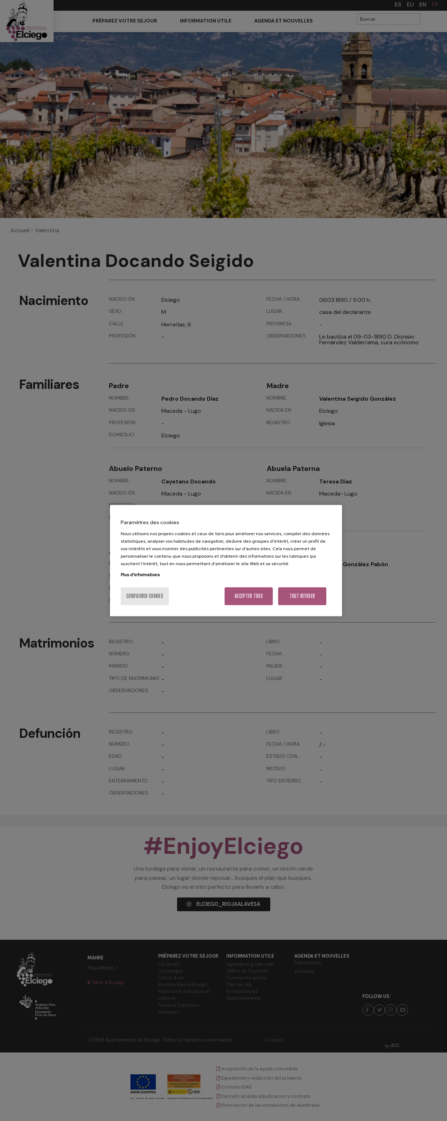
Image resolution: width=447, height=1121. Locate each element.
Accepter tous (249, 596)
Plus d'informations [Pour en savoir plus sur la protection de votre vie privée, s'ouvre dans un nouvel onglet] (140, 575)
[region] (226, 560)
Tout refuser (302, 596)
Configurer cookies (144, 596)
